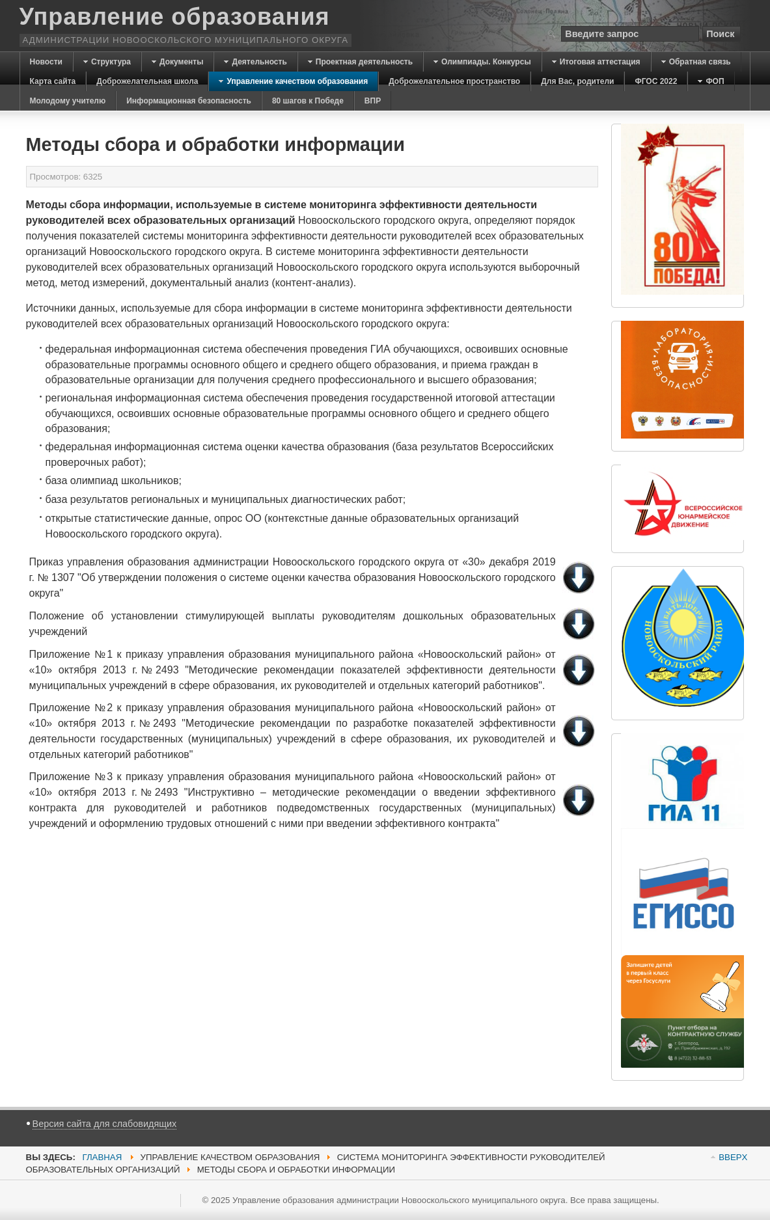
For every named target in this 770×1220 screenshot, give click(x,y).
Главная (102, 1157)
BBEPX (733, 1157)
